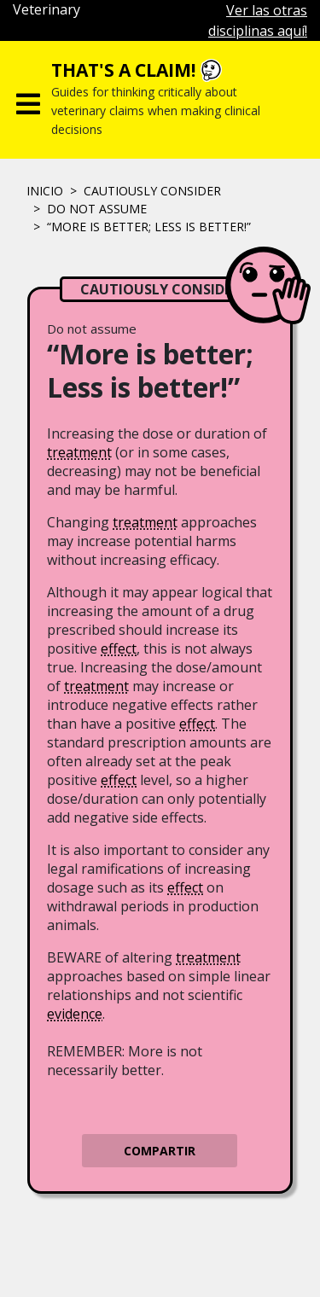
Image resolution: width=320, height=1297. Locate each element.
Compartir (159, 1151)
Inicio (44, 191)
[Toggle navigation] (28, 100)
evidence (74, 1013)
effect (119, 648)
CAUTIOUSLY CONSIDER (152, 191)
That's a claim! (123, 70)
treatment (79, 452)
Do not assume (97, 209)
